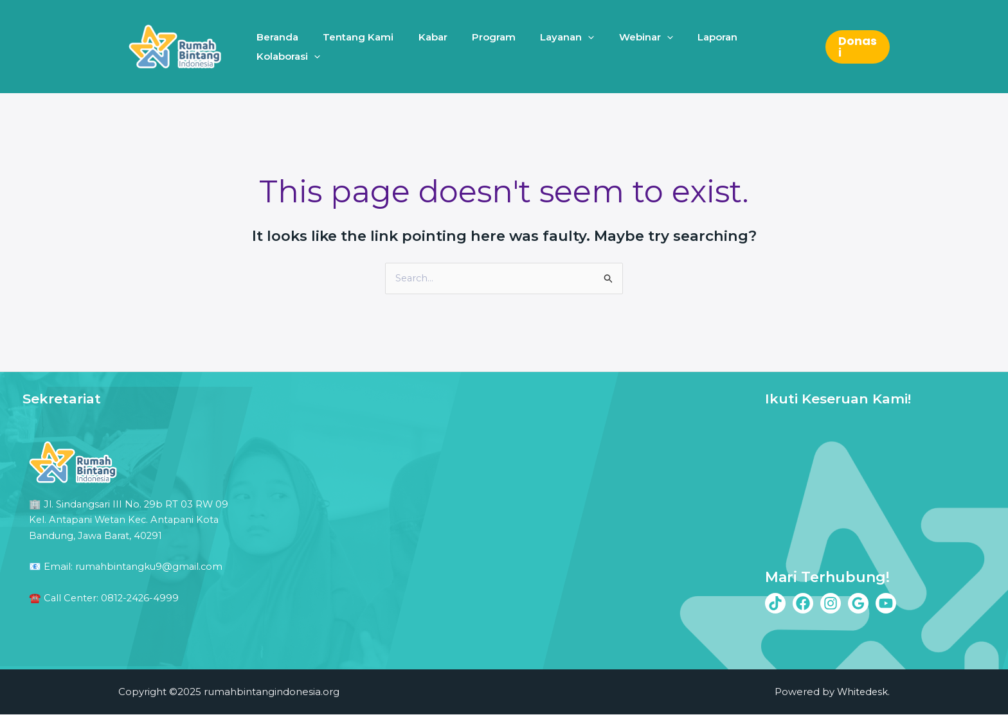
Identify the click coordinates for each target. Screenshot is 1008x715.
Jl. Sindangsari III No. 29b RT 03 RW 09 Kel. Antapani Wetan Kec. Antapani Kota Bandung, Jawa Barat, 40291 (130, 519)
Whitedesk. (862, 692)
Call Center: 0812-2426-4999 (113, 596)
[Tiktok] (775, 603)
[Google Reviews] (858, 603)
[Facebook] (803, 603)
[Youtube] (886, 603)
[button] (856, 47)
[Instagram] (830, 603)
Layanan (557, 47)
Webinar (631, 47)
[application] (578, 46)
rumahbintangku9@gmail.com (150, 566)
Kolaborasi (768, 47)
